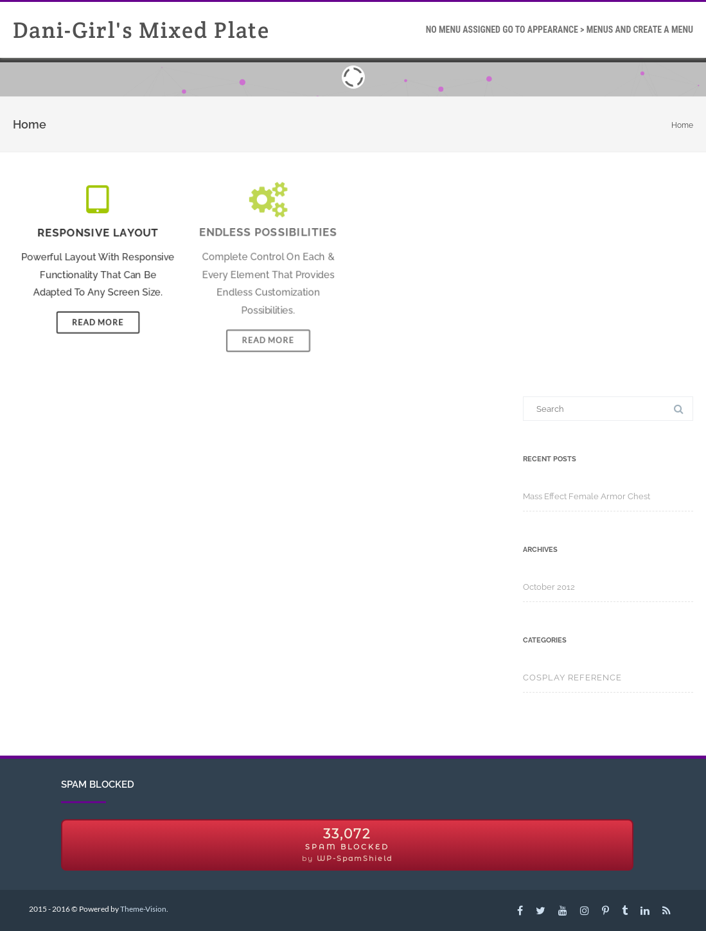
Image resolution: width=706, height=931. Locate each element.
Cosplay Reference (572, 677)
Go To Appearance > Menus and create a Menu (559, 29)
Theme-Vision (143, 909)
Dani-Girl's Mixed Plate (141, 29)
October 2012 (549, 587)
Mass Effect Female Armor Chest (586, 496)
